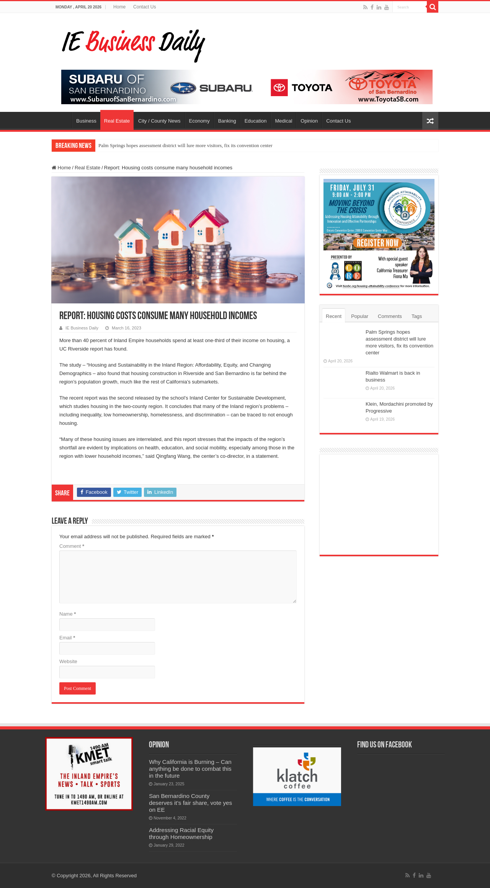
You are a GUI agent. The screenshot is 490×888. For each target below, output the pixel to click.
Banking (227, 121)
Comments (390, 316)
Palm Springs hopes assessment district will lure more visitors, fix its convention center (185, 145)
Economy (199, 121)
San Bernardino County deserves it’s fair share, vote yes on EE (190, 803)
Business (86, 121)
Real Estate (117, 121)
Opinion (309, 121)
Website (68, 661)
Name (67, 614)
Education (256, 121)
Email (67, 638)
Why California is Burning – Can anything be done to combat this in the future (190, 769)
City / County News (159, 121)
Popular (359, 316)
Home (119, 7)
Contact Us (144, 7)
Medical (283, 121)
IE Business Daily (81, 328)
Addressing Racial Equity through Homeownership (181, 833)
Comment (71, 546)
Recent (333, 316)
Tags (417, 316)
